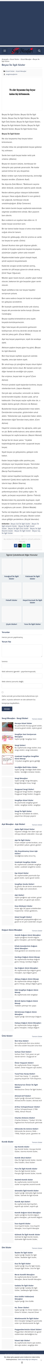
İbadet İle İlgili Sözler (24, 1252)
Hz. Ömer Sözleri (22, 1307)
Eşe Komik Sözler (22, 1146)
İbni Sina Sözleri (22, 1041)
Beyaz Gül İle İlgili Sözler (20, 523)
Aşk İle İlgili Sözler (22, 840)
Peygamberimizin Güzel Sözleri (28, 1329)
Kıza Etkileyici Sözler (23, 906)
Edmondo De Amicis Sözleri (26, 1129)
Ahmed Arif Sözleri (23, 1096)
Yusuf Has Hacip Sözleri (25, 1074)
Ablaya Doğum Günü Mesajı (27, 979)
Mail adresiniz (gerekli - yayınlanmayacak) (18, 671)
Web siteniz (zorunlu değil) (12, 681)
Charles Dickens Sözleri (25, 1118)
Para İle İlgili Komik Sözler (26, 1168)
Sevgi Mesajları (21, 778)
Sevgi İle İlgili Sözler (23, 811)
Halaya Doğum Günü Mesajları (28, 1023)
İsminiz (5, 661)
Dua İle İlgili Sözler (23, 1263)
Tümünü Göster (37, 719)
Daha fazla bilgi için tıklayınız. (28, 1359)
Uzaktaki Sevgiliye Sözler (25, 862)
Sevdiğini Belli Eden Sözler (26, 767)
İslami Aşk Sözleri (22, 1340)
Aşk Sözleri (19, 895)
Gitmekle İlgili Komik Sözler (27, 1190)
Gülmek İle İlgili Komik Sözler (27, 1234)
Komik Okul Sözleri (23, 1157)
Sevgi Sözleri (20, 745)
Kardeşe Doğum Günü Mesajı (27, 957)
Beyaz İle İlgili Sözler (23, 531)
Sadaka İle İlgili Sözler (24, 1285)
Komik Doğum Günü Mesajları (28, 935)
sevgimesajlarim (11, 74)
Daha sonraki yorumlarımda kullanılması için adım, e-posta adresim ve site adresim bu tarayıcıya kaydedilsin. (20, 699)
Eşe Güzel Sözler (22, 873)
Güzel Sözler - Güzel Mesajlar (20, 59)
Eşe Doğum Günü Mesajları (26, 968)
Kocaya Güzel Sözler (23, 723)
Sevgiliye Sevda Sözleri (24, 884)
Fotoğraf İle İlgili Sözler (11, 577)
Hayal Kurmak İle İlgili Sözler (32, 601)
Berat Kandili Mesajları (25, 1274)
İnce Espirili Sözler (23, 1223)
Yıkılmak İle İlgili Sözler (32, 577)
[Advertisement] (22, 23)
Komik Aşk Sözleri (22, 1201)
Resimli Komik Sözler (24, 1179)
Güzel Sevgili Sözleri (23, 917)
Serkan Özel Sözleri (23, 1052)
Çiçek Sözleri (11, 624)
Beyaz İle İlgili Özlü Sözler (18, 528)
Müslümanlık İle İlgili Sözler (27, 1318)
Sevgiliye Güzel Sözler (24, 800)
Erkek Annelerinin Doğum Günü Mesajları (26, 947)
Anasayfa (5, 59)
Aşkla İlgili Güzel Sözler (25, 829)
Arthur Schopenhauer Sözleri (27, 1107)
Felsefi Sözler (11, 600)
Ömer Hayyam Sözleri (24, 1063)
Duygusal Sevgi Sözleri (24, 789)
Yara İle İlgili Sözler (32, 624)
